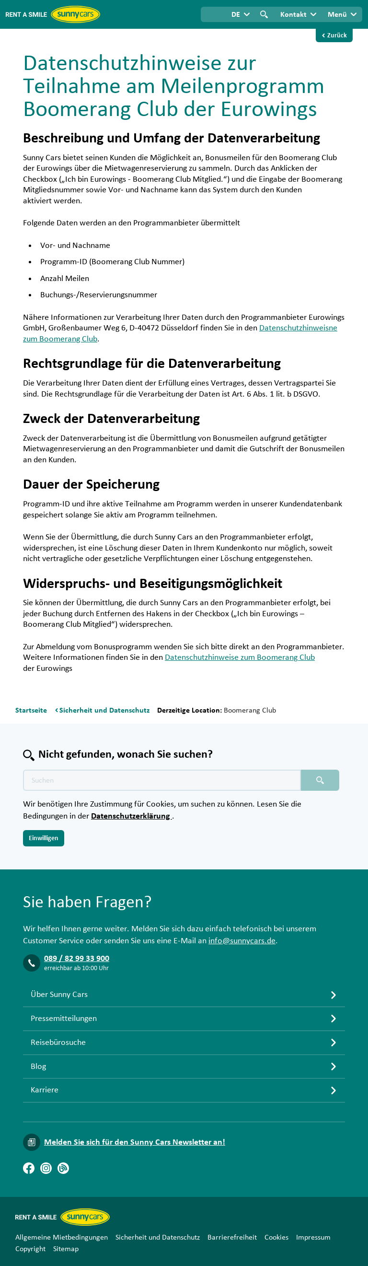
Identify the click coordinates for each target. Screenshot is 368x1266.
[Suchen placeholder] (320, 780)
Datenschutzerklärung (131, 816)
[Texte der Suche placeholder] (162, 780)
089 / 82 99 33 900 (76, 958)
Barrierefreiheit (232, 1237)
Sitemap (66, 1249)
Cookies (276, 1237)
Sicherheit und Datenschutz (157, 1237)
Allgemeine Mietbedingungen (61, 1237)
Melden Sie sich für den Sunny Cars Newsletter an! (134, 1142)
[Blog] (63, 1168)
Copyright (30, 1249)
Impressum (313, 1237)
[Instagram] (46, 1168)
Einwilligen (43, 838)
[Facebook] (28, 1168)
